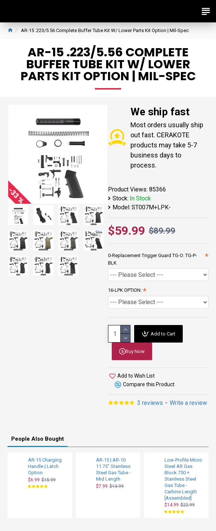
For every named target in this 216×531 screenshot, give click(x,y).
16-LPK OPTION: (125, 290)
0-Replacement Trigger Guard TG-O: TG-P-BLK (152, 259)
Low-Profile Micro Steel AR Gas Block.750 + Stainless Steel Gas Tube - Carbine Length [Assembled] (183, 478)
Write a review (188, 402)
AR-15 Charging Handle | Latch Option (45, 466)
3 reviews (150, 402)
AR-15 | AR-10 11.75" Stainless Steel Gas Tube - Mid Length (113, 469)
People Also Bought (37, 438)
